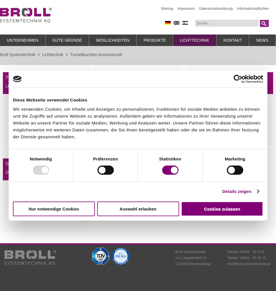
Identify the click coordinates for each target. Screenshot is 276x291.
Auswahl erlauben (138, 208)
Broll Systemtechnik (17, 54)
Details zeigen (236, 191)
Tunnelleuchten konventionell (96, 54)
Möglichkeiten (112, 40)
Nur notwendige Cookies (54, 208)
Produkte (154, 40)
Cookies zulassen (222, 208)
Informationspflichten (253, 9)
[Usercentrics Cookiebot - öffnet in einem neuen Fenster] (238, 79)
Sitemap (167, 9)
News (262, 40)
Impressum (186, 9)
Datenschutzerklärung (216, 9)
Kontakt (232, 40)
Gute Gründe (67, 40)
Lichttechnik (194, 40)
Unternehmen (22, 40)
